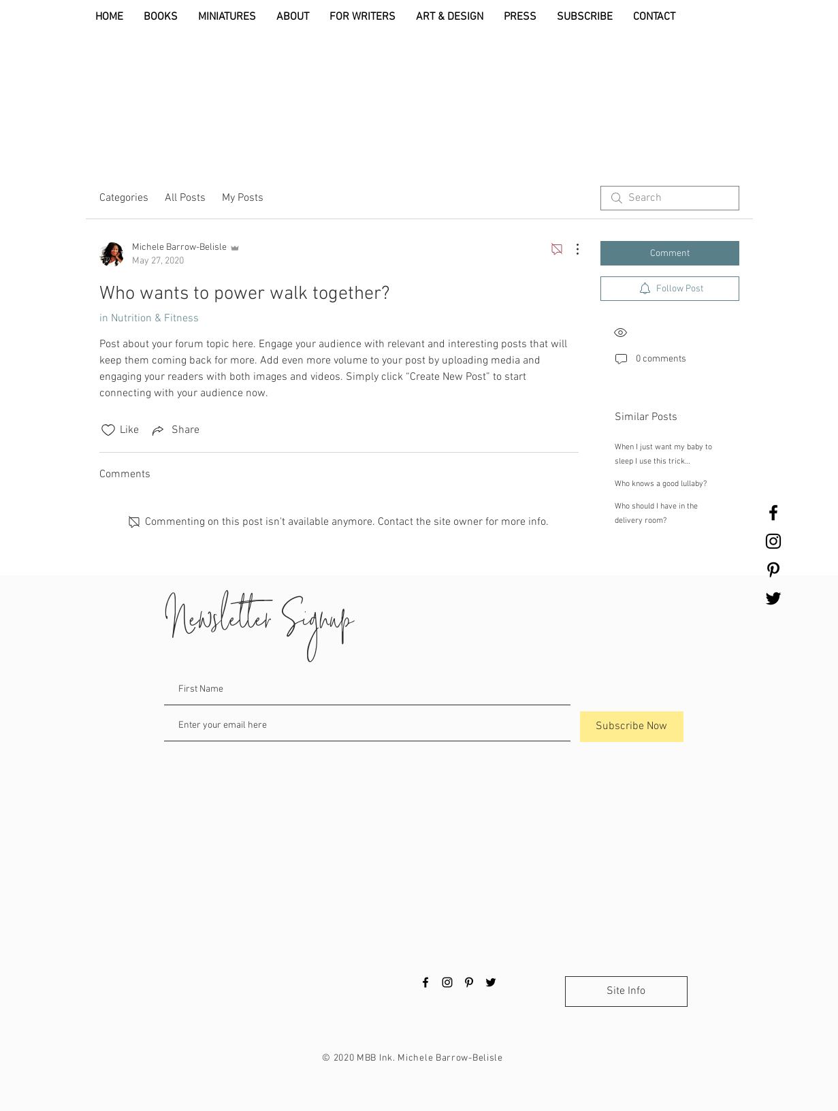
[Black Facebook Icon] (773, 512)
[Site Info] (626, 991)
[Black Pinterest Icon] (773, 570)
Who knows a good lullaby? (661, 484)
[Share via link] (174, 430)
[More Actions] (570, 249)
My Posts (242, 198)
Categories (123, 198)
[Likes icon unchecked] (108, 430)
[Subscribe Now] (631, 726)
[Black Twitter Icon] (773, 598)
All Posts (185, 198)
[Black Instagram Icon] (773, 541)
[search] (669, 198)
